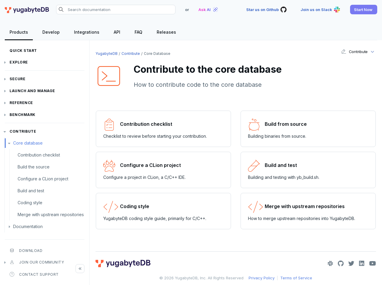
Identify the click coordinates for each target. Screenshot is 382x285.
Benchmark (23, 114)
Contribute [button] (354, 51)
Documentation (28, 226)
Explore (19, 62)
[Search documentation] (115, 9)
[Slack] (330, 263)
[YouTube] (372, 263)
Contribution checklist (39, 154)
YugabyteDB (107, 53)
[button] (363, 9)
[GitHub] (341, 263)
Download (26, 250)
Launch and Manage (32, 91)
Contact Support (34, 274)
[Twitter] (351, 263)
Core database (28, 142)
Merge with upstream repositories (51, 214)
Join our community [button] (37, 262)
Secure (17, 79)
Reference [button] (21, 102)
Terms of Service (296, 277)
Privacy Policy (262, 277)
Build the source (34, 166)
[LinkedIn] (361, 263)
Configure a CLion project (43, 178)
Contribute (23, 131)
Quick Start (23, 50)
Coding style (30, 202)
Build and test (31, 190)
